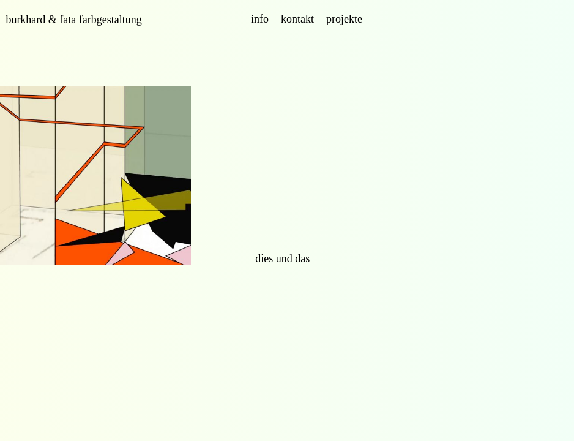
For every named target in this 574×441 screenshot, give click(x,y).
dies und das (282, 258)
